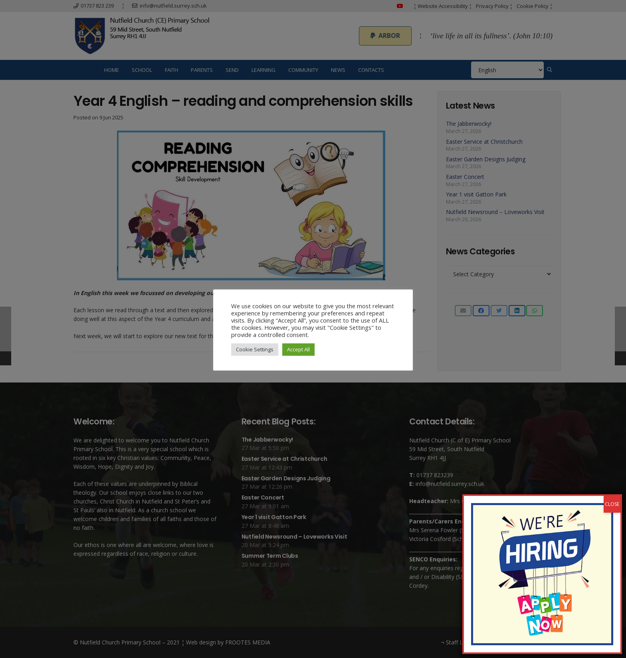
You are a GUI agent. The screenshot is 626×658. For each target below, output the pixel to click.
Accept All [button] (298, 349)
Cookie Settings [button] (254, 349)
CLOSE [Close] (612, 504)
